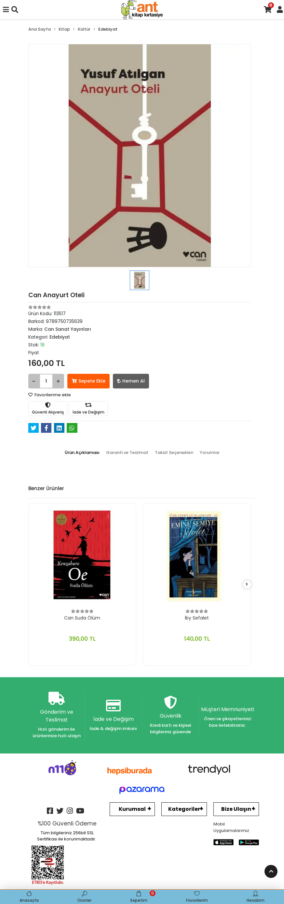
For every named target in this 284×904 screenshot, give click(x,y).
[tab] (82, 452)
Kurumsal (132, 809)
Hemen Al (131, 381)
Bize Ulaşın (236, 809)
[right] (246, 584)
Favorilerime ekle (49, 395)
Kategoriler (184, 809)
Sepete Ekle (88, 381)
